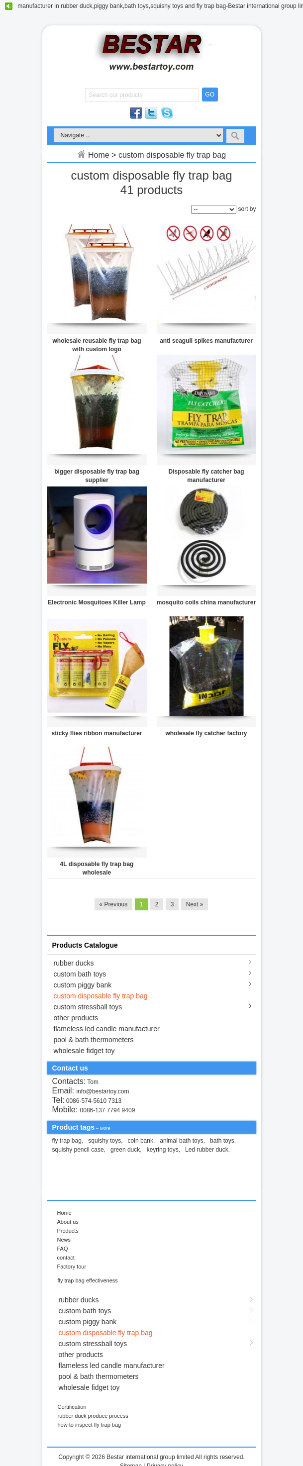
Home (98, 155)
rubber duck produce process (93, 1416)
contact (66, 1258)
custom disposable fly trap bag (101, 996)
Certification (72, 1407)
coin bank (140, 1140)
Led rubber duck (206, 1149)
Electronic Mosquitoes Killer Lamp (97, 602)
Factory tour (72, 1267)
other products (76, 1018)
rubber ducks (74, 963)
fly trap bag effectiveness (88, 1280)
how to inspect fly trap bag (89, 1425)
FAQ (62, 1249)
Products (68, 1231)
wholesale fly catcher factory (206, 733)
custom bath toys (80, 974)
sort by (247, 208)
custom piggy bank (83, 985)
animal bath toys (181, 1140)
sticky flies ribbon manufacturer (96, 733)
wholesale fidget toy (84, 1051)
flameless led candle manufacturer (107, 1029)
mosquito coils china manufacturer (206, 602)
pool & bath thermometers (94, 1040)
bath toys (222, 1140)
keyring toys (163, 1149)
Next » (194, 904)
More (105, 1128)
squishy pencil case (78, 1149)
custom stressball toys (88, 1007)
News (64, 1240)
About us (68, 1222)
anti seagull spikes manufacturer (206, 340)
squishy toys (104, 1140)
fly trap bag (67, 1140)
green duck (125, 1149)
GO (209, 94)
